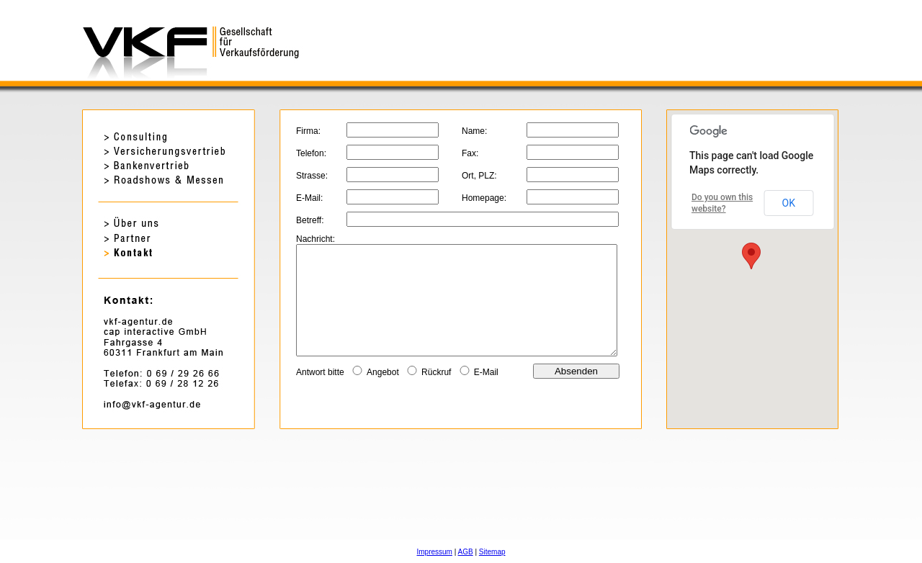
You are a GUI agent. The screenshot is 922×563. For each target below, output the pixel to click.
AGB (465, 552)
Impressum (434, 552)
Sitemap (492, 552)
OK (788, 203)
